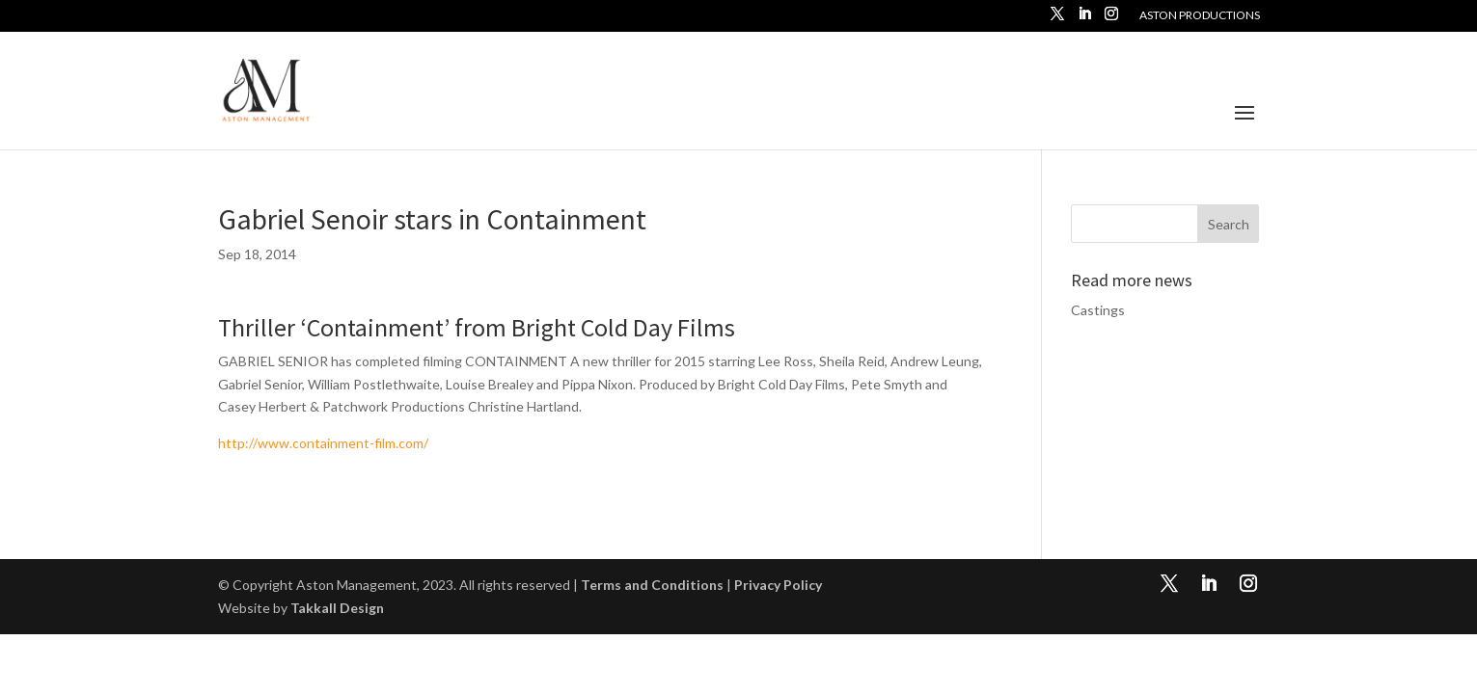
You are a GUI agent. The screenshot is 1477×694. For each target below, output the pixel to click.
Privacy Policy (778, 584)
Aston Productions (1199, 16)
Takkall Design (337, 608)
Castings (1098, 310)
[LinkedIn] (1084, 19)
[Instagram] (1111, 19)
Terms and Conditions (652, 584)
